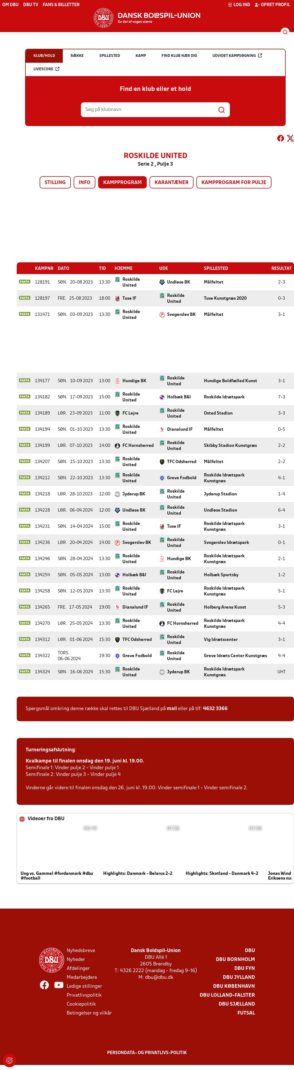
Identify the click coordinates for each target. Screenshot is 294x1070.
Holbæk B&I (179, 397)
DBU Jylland (239, 977)
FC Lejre (130, 413)
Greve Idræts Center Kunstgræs (235, 656)
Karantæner (172, 182)
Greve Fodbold (181, 478)
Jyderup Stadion (220, 494)
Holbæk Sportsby (221, 575)
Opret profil (272, 4)
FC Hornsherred (138, 445)
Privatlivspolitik (84, 995)
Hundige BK (134, 381)
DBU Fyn (244, 968)
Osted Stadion (218, 413)
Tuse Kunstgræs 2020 (225, 298)
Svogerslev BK (181, 314)
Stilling (55, 182)
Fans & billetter (61, 5)
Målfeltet (213, 282)
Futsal (246, 1013)
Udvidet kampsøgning (237, 56)
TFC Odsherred (181, 462)
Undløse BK (178, 282)
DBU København (234, 986)
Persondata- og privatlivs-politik (147, 1053)
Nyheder (76, 959)
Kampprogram (122, 182)
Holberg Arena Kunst (225, 607)
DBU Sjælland (237, 1004)
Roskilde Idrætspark (224, 397)
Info (84, 182)
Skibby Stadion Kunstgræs (230, 445)
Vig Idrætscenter (221, 639)
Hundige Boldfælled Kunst (230, 381)
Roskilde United (131, 282)
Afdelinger (78, 968)
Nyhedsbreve (81, 950)
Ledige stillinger (84, 986)
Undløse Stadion (220, 510)
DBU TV (30, 5)
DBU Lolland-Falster (227, 995)
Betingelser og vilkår (89, 1013)
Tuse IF (129, 298)
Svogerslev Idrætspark (226, 542)
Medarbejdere (82, 977)
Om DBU (10, 5)
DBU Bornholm (235, 959)
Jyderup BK (133, 494)
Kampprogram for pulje (233, 182)
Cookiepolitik (81, 1004)
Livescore (46, 69)
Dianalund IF (180, 429)
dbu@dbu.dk (159, 977)
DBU (250, 950)
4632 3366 (215, 708)
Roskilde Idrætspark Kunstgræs (224, 478)
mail (172, 708)
